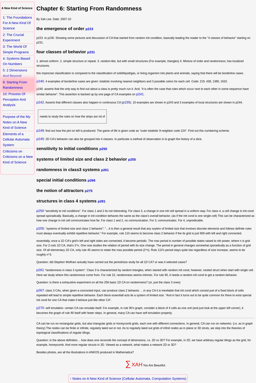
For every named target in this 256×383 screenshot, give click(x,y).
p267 (40, 290)
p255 (132, 159)
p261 (105, 170)
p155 (126, 102)
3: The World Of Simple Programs (16, 49)
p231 (91, 52)
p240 (40, 81)
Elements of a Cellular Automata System (16, 139)
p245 (40, 139)
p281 (101, 201)
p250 (103, 149)
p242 (40, 102)
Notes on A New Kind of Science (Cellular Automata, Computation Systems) (129, 378)
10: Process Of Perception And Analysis (14, 99)
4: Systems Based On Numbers (16, 61)
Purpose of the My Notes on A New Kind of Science (16, 122)
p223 (89, 29)
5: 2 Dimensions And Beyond (15, 72)
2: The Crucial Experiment (13, 37)
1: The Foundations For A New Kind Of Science (17, 23)
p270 (40, 308)
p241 (140, 94)
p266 (91, 180)
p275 (88, 191)
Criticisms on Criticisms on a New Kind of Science (18, 156)
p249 (40, 130)
